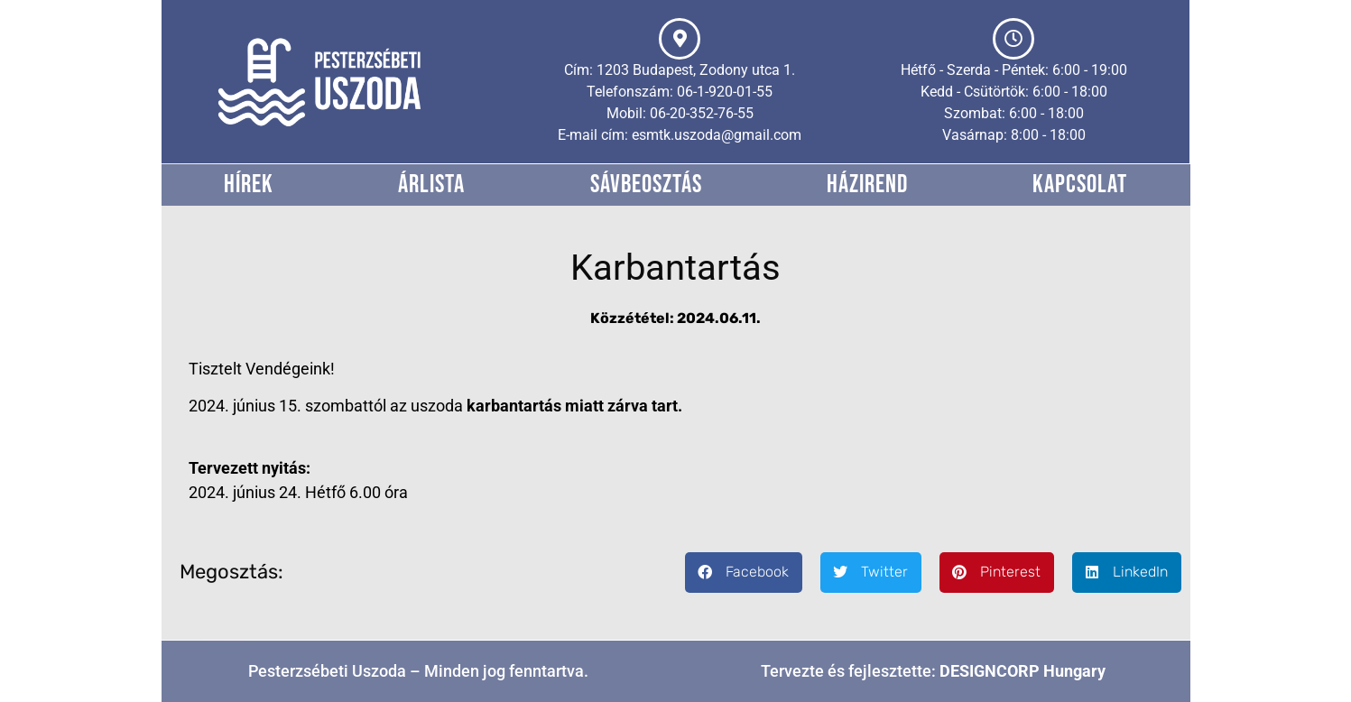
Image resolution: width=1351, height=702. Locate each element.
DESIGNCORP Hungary (1022, 670)
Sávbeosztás (646, 184)
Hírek (248, 184)
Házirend (867, 184)
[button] (743, 572)
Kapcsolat (1079, 184)
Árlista (431, 184)
